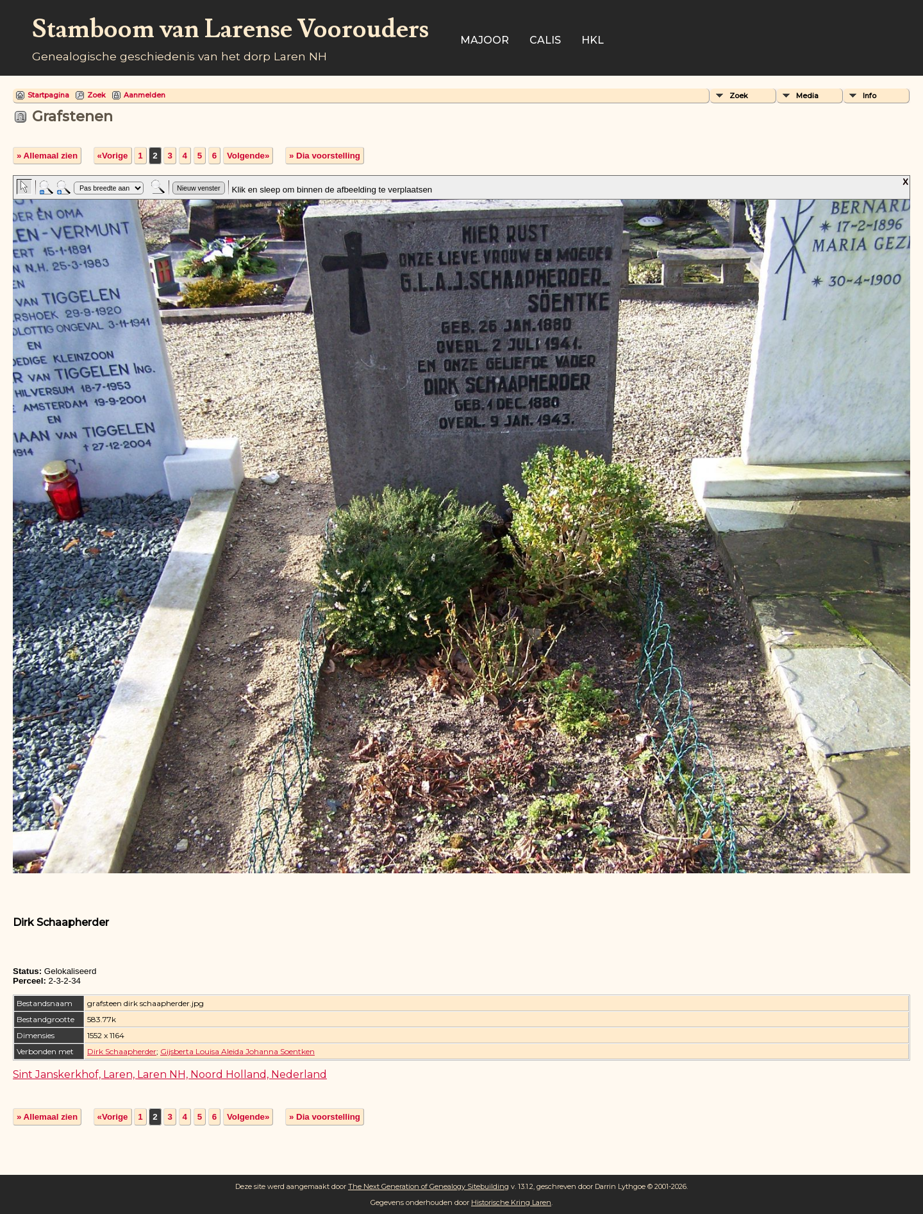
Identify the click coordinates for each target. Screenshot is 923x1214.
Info (869, 95)
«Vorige (112, 155)
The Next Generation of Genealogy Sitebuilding (428, 1186)
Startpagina (48, 94)
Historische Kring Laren (511, 1202)
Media (807, 95)
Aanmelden (144, 94)
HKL (592, 40)
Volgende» (248, 155)
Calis (545, 40)
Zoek (96, 94)
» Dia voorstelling (324, 155)
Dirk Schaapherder (121, 1051)
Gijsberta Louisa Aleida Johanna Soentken (237, 1051)
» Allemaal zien (47, 155)
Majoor (484, 40)
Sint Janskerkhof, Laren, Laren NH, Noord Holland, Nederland (170, 1074)
